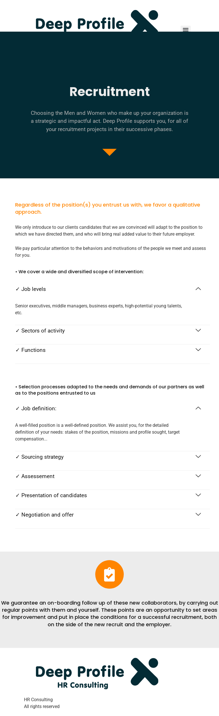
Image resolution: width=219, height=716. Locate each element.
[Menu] (186, 30)
